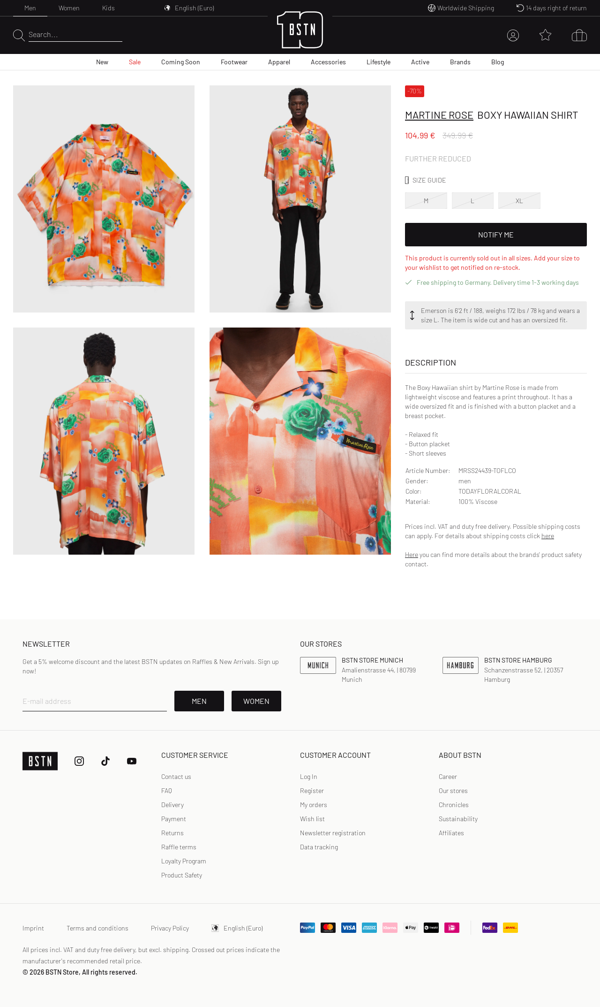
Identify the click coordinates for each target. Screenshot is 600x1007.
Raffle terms (178, 847)
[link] (308, 776)
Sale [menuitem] (135, 62)
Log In (308, 776)
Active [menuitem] (420, 62)
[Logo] (300, 35)
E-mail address (46, 700)
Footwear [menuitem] (234, 62)
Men (30, 8)
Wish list (312, 819)
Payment (173, 819)
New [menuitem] (102, 62)
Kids (108, 8)
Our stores (453, 790)
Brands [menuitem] (460, 62)
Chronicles (454, 805)
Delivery (172, 805)
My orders (313, 805)
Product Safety (181, 875)
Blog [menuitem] (497, 62)
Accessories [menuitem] (328, 62)
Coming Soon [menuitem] (180, 62)
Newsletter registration (333, 833)
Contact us (176, 776)
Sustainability (458, 819)
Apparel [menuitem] (279, 62)
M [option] (426, 201)
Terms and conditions (97, 928)
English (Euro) (236, 928)
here (547, 536)
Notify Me (496, 234)
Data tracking (319, 847)
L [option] (472, 201)
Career (448, 776)
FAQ (166, 790)
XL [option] (519, 201)
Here (411, 554)
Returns (172, 833)
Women (69, 8)
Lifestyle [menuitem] (378, 62)
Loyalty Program (183, 861)
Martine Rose (439, 114)
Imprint (33, 928)
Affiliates (451, 833)
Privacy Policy (170, 928)
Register (312, 790)
